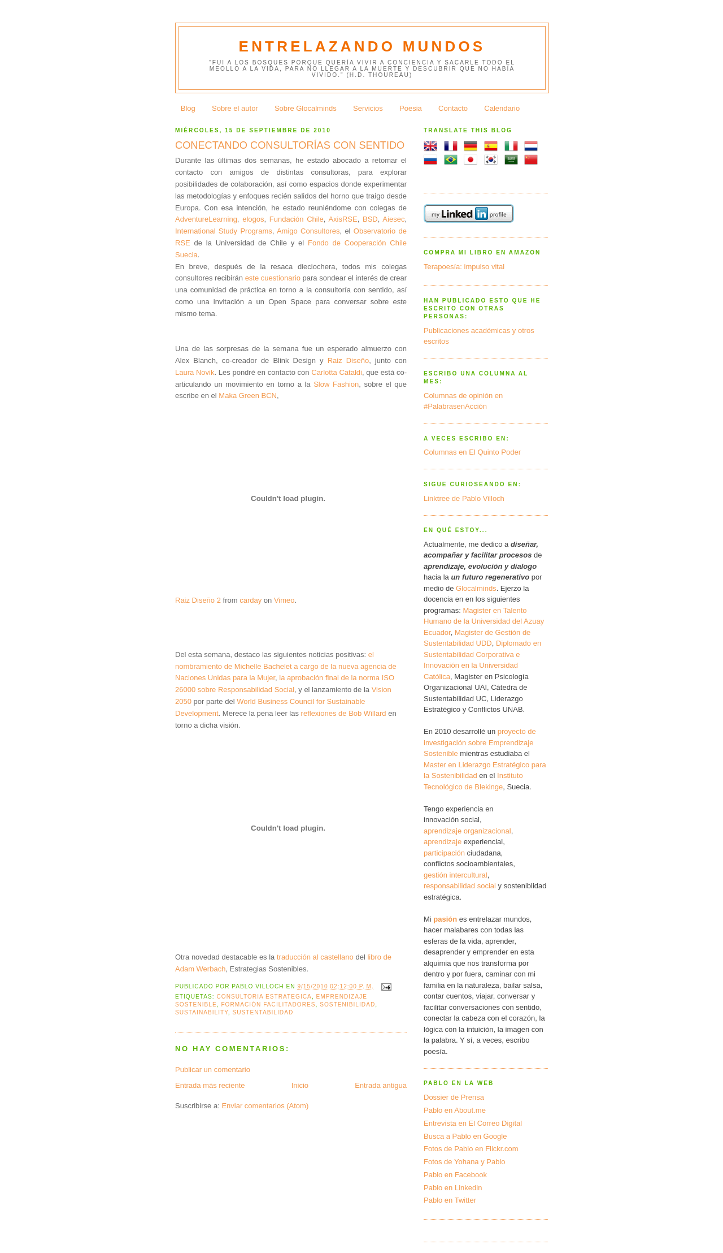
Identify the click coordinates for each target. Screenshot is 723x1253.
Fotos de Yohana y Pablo (465, 1161)
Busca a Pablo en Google (465, 1136)
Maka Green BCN (248, 395)
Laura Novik (194, 372)
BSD (370, 219)
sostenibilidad (347, 1004)
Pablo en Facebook (455, 1174)
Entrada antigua (381, 1085)
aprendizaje (442, 841)
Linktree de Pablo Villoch (464, 498)
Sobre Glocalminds (306, 108)
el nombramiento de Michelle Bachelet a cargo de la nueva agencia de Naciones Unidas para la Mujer (286, 666)
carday (250, 600)
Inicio (299, 1085)
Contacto (453, 108)
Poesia (410, 108)
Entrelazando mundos (362, 46)
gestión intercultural (455, 875)
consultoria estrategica (263, 996)
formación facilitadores (268, 1004)
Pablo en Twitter (450, 1200)
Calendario (502, 108)
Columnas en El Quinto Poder (472, 452)
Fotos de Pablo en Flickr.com (471, 1148)
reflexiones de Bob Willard (345, 713)
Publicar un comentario (212, 1069)
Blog (188, 108)
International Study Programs (223, 231)
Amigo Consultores (308, 231)
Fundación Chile (296, 219)
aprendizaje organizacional (467, 831)
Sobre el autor (235, 108)
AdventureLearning (206, 219)
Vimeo (284, 600)
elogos (253, 219)
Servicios (368, 108)
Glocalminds (476, 588)
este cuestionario (272, 278)
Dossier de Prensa (454, 1097)
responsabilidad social (460, 886)
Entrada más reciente (210, 1085)
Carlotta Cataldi (336, 372)
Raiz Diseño (348, 360)
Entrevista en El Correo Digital (473, 1123)
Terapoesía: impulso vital (464, 266)
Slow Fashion (336, 384)
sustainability (201, 1012)
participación (444, 853)
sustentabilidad (262, 1012)
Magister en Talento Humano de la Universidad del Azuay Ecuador (484, 621)
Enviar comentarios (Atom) (264, 1105)
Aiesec (393, 219)
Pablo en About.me (455, 1110)
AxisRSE (342, 219)
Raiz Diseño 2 (198, 600)
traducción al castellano (315, 957)
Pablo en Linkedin (453, 1187)
